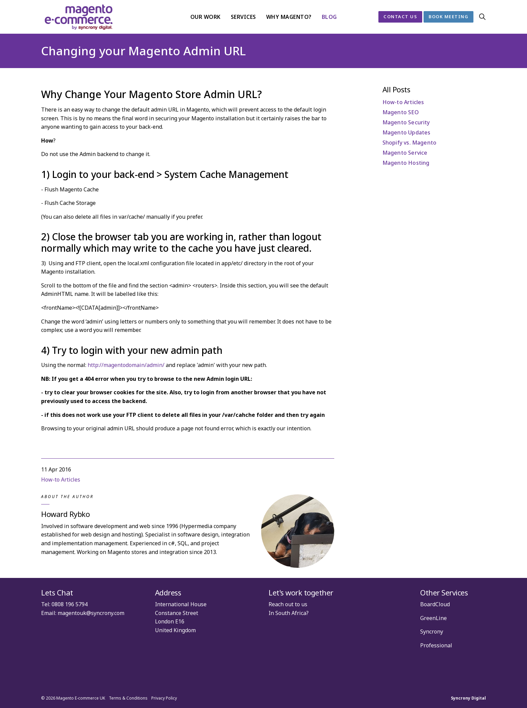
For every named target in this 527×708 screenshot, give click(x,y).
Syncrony (431, 631)
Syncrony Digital (468, 698)
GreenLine (433, 618)
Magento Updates (406, 132)
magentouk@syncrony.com (91, 613)
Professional (436, 645)
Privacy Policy (164, 698)
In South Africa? (289, 613)
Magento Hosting (406, 162)
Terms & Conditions (128, 698)
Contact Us (400, 16)
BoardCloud (435, 604)
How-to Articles (60, 479)
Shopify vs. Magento (409, 142)
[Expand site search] (482, 16)
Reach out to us (288, 604)
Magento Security (406, 122)
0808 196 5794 (70, 604)
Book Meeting (448, 16)
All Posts (396, 89)
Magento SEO (400, 112)
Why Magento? (289, 17)
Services (243, 17)
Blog (329, 17)
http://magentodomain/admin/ (126, 365)
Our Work (205, 17)
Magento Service (405, 152)
